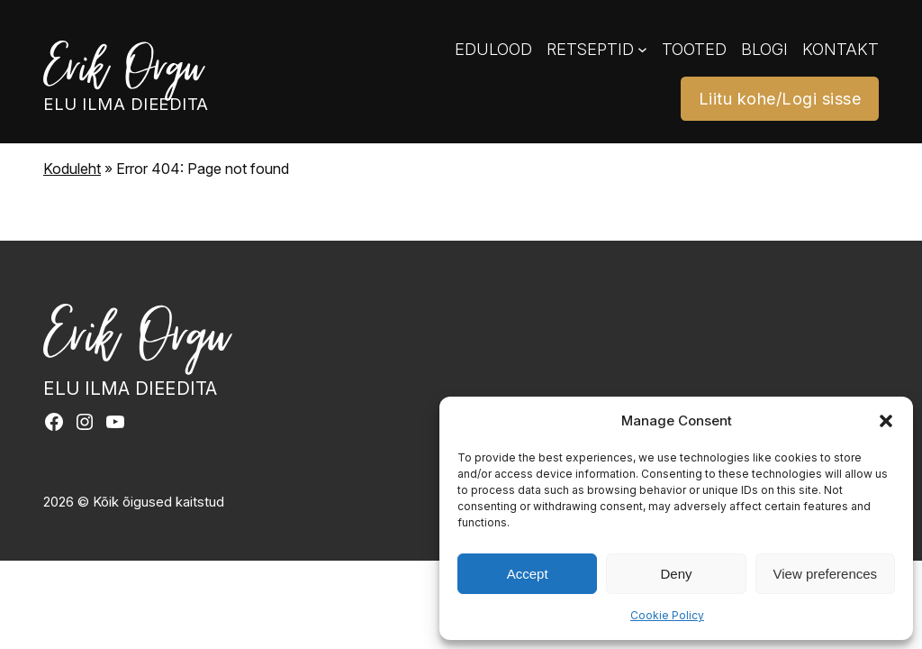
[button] (886, 421)
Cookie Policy (667, 615)
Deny (676, 573)
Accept (527, 573)
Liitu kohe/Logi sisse (780, 98)
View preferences (825, 573)
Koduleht (72, 169)
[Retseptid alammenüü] (642, 49)
